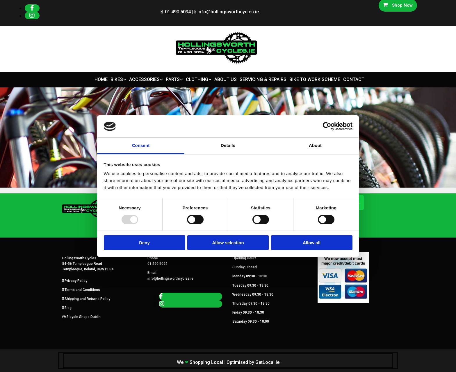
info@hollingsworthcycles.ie (228, 12)
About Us (225, 79)
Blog (68, 308)
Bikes (117, 79)
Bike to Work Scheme (314, 79)
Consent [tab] (141, 145)
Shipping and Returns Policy (87, 299)
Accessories (144, 79)
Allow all (311, 242)
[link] (117, 80)
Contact (353, 79)
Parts (173, 79)
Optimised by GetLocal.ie (253, 362)
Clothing (197, 79)
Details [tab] (228, 145)
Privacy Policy (76, 281)
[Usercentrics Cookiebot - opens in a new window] (327, 126)
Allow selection (228, 242)
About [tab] (315, 145)
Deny (144, 242)
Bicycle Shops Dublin (84, 317)
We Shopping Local (200, 362)
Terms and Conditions (82, 290)
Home (101, 79)
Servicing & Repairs (263, 79)
